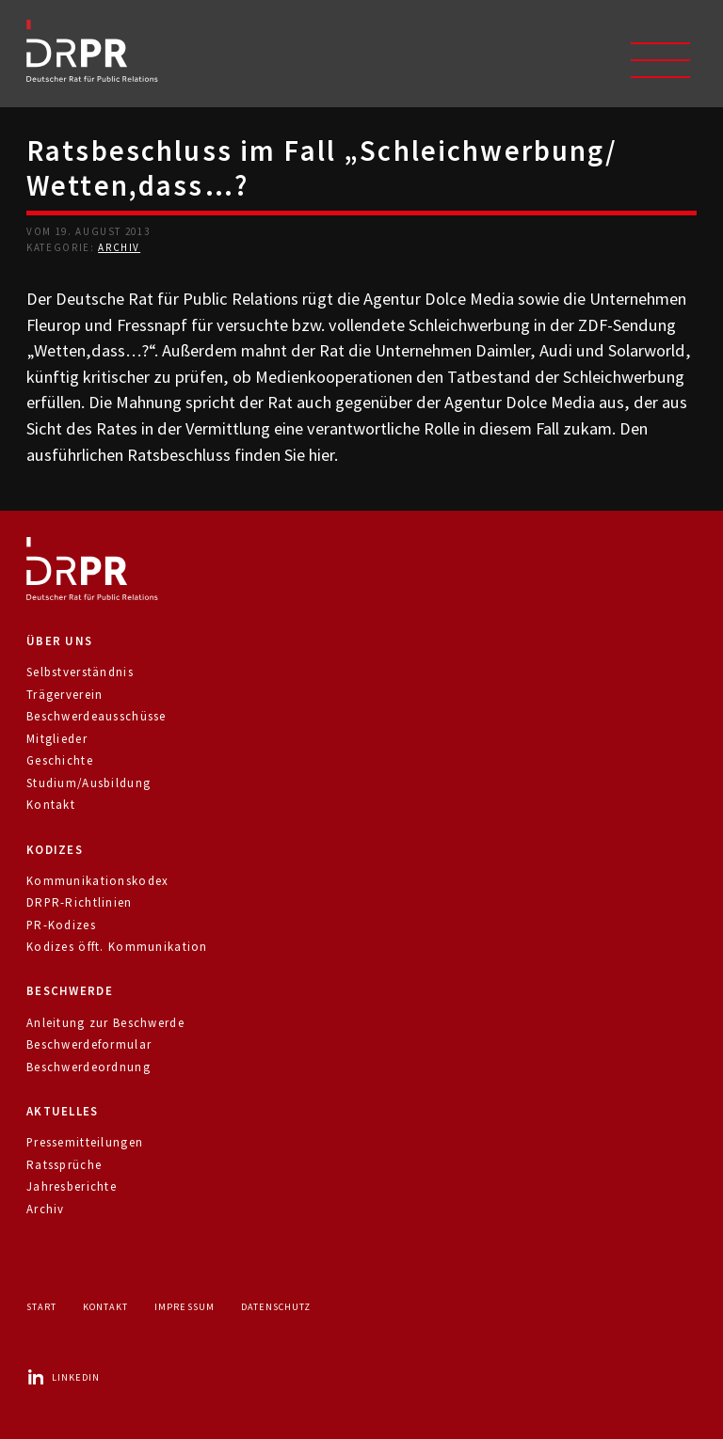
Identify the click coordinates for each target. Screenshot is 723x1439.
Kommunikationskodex (97, 881)
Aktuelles (62, 1111)
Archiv (119, 247)
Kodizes (54, 850)
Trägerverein (64, 695)
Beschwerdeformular (89, 1044)
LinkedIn (63, 1377)
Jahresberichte (71, 1186)
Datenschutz (276, 1307)
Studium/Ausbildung (88, 783)
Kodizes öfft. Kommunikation (117, 947)
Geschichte (59, 760)
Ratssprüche (64, 1165)
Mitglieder (57, 739)
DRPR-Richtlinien (79, 902)
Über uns (59, 641)
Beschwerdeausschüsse (96, 716)
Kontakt (50, 805)
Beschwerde (69, 991)
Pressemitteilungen (84, 1142)
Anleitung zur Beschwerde (105, 1023)
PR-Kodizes (61, 925)
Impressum (184, 1307)
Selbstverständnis (80, 672)
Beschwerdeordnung (88, 1067)
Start (41, 1307)
